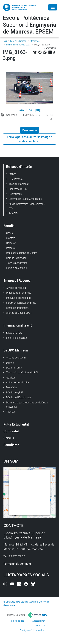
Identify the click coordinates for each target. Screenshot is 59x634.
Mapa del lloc (17, 621)
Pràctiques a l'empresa (18, 292)
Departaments (14, 367)
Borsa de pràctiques (17, 307)
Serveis (8, 438)
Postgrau (11, 247)
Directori (10, 362)
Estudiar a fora (14, 332)
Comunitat (11, 431)
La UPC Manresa (18, 41)
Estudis (8, 226)
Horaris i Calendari (16, 257)
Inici (5, 41)
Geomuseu (15, 193)
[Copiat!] (54, 52)
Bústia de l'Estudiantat (18, 397)
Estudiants (11, 445)
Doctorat (11, 243)
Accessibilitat (38, 621)
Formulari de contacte (17, 563)
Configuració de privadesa (32, 630)
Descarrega (29, 130)
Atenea (12, 173)
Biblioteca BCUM (18, 189)
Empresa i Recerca (17, 281)
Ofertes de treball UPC (18, 312)
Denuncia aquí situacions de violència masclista (27, 404)
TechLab (11, 411)
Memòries (34, 41)
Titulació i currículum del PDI (22, 372)
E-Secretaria (15, 179)
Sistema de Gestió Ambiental (25, 198)
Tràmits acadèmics (16, 262)
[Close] (52, 7)
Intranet (13, 213)
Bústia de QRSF (14, 392)
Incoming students (16, 337)
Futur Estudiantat (16, 424)
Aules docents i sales (17, 382)
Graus (9, 233)
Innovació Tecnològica (18, 297)
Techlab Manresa (18, 183)
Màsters (10, 237)
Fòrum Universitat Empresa (21, 302)
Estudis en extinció (16, 267)
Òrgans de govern (16, 357)
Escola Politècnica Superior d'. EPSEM (29, 25)
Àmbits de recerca (16, 287)
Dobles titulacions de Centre (21, 252)
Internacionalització (17, 325)
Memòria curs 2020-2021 (18, 44)
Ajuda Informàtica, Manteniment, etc (27, 206)
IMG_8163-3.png (29, 110)
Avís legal (39, 625)
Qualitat (10, 377)
